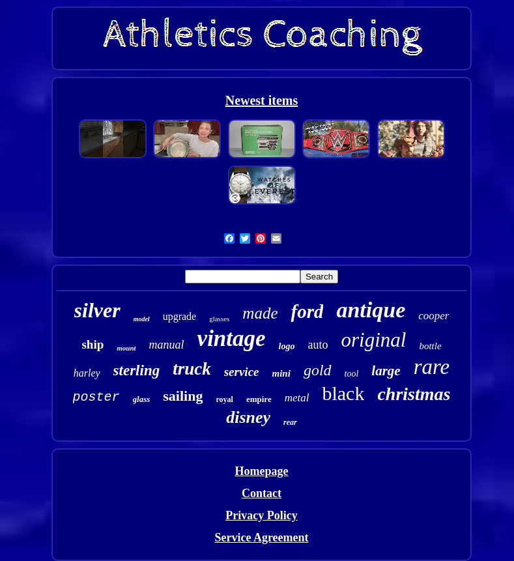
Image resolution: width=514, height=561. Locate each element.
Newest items (261, 100)
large (385, 371)
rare (432, 367)
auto (317, 344)
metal (297, 398)
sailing (183, 396)
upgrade (180, 316)
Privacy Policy (261, 515)
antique (370, 310)
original (373, 339)
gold (318, 370)
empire (259, 399)
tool (352, 374)
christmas (413, 394)
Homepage (262, 471)
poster (96, 397)
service (241, 372)
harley (87, 373)
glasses (219, 319)
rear (290, 422)
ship (92, 344)
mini (281, 373)
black (343, 393)
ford (307, 311)
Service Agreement (261, 537)
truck (192, 369)
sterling (136, 370)
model (142, 319)
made (260, 313)
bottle (430, 346)
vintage (231, 338)
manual (166, 344)
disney (248, 417)
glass (141, 399)
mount (126, 348)
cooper (433, 315)
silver (97, 310)
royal (224, 399)
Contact (261, 493)
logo (287, 346)
